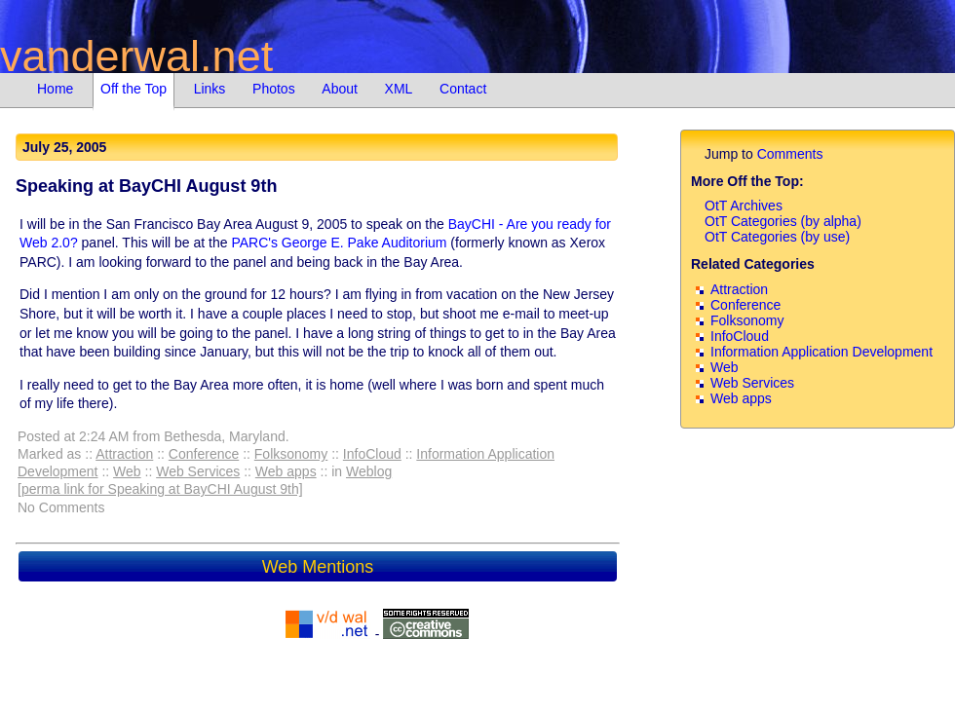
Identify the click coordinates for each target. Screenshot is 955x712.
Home (55, 88)
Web (127, 471)
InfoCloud (372, 454)
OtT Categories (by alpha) (783, 221)
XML (399, 88)
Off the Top (133, 88)
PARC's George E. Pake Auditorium (338, 242)
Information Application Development (821, 351)
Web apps (286, 471)
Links (210, 88)
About (340, 88)
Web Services (198, 471)
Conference (204, 454)
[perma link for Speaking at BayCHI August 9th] (160, 489)
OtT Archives (744, 205)
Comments (790, 154)
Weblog (369, 471)
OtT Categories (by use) (777, 236)
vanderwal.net (136, 56)
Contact (462, 88)
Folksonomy (290, 454)
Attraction (124, 454)
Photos (273, 88)
